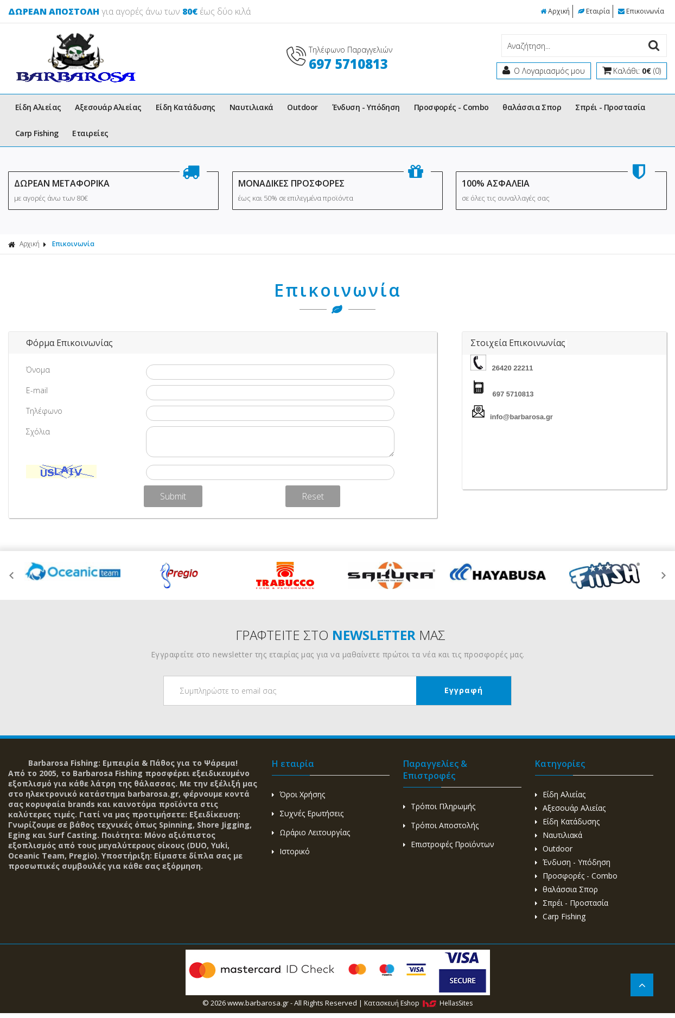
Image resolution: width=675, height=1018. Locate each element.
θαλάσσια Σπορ (531, 107)
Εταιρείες (90, 133)
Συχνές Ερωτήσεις (307, 813)
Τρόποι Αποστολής (441, 825)
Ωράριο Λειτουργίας (311, 832)
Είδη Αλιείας (38, 107)
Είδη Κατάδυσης (185, 107)
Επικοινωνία (641, 11)
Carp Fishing (36, 133)
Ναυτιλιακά (251, 107)
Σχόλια (38, 431)
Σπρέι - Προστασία (610, 107)
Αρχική (555, 11)
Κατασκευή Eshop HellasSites (418, 1003)
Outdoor (302, 107)
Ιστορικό (291, 851)
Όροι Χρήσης (298, 794)
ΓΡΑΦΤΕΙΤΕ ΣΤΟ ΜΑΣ (340, 635)
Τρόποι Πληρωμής (439, 806)
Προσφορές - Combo (451, 107)
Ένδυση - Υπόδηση (366, 107)
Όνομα (38, 369)
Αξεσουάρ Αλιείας (108, 107)
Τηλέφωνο (44, 411)
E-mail (37, 390)
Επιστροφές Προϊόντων (448, 844)
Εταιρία (594, 11)
